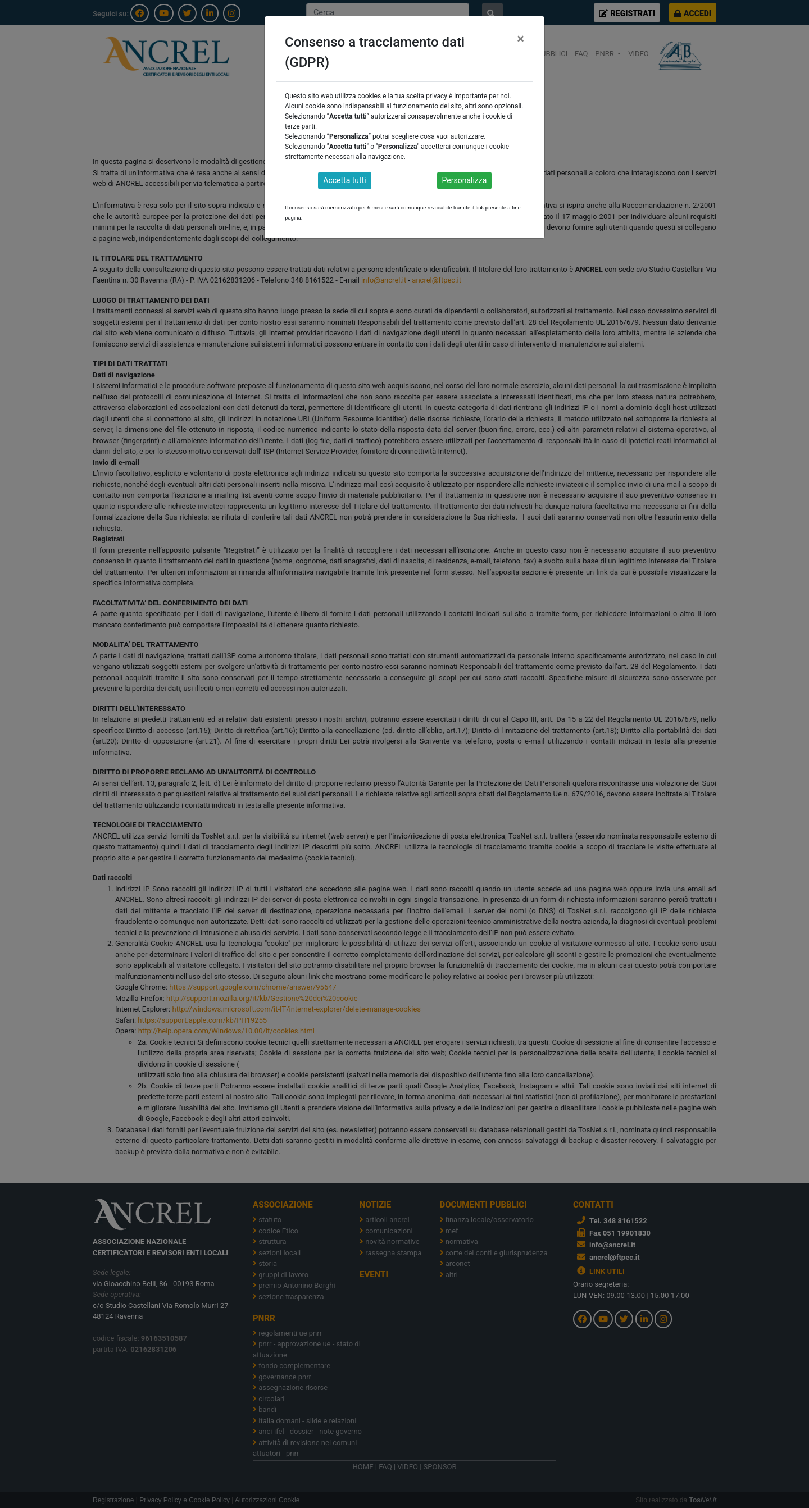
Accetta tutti (344, 180)
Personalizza (464, 180)
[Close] (520, 38)
